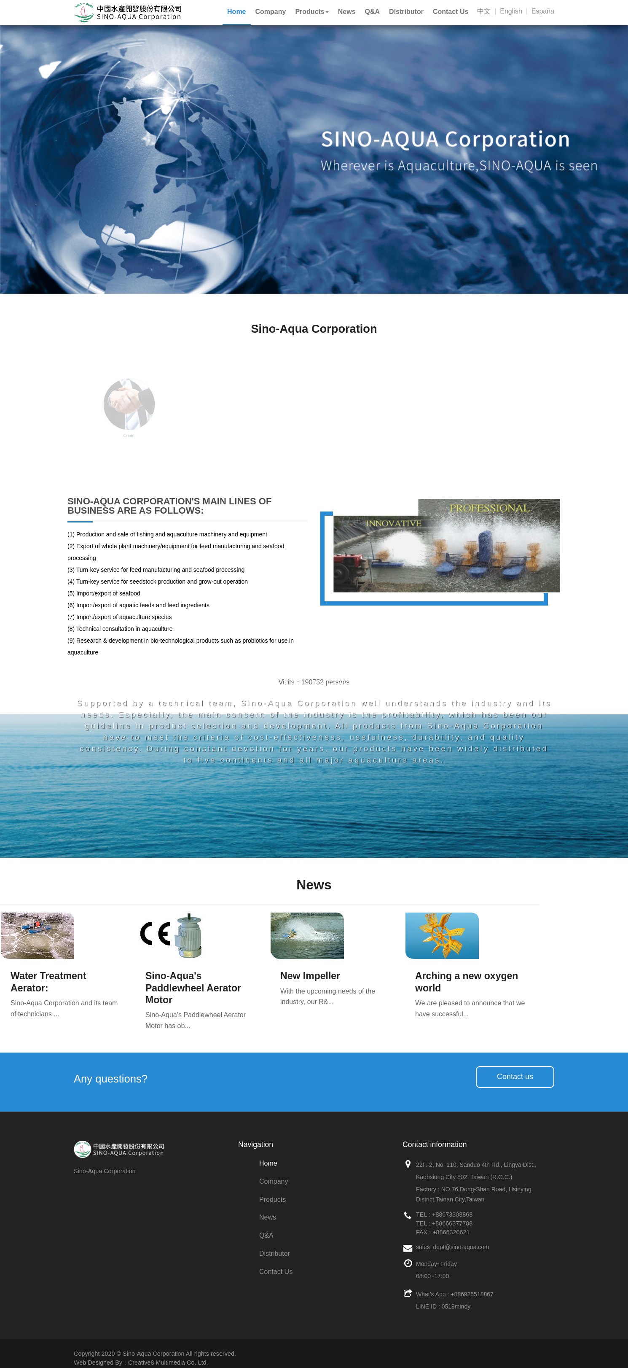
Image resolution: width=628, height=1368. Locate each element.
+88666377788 (452, 1223)
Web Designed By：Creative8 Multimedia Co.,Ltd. (141, 1362)
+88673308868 (452, 1214)
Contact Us (276, 1271)
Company (273, 1181)
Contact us (515, 1076)
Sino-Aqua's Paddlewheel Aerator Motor (193, 987)
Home (268, 1163)
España (542, 11)
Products (272, 1199)
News (267, 1217)
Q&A (266, 1235)
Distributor (274, 1253)
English (511, 11)
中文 (484, 11)
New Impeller (310, 975)
